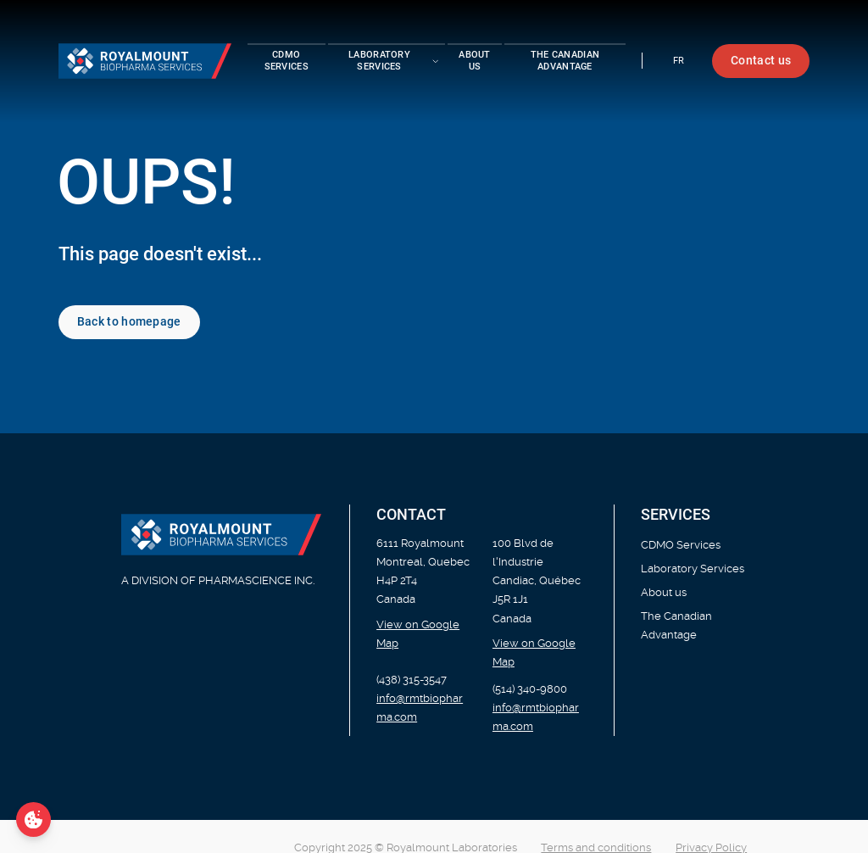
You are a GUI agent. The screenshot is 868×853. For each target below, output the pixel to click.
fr (679, 60)
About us (475, 60)
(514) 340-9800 (529, 689)
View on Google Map (417, 634)
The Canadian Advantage (565, 60)
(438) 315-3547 (411, 679)
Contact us (761, 60)
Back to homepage (129, 321)
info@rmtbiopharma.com (419, 707)
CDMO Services (286, 60)
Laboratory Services (692, 568)
